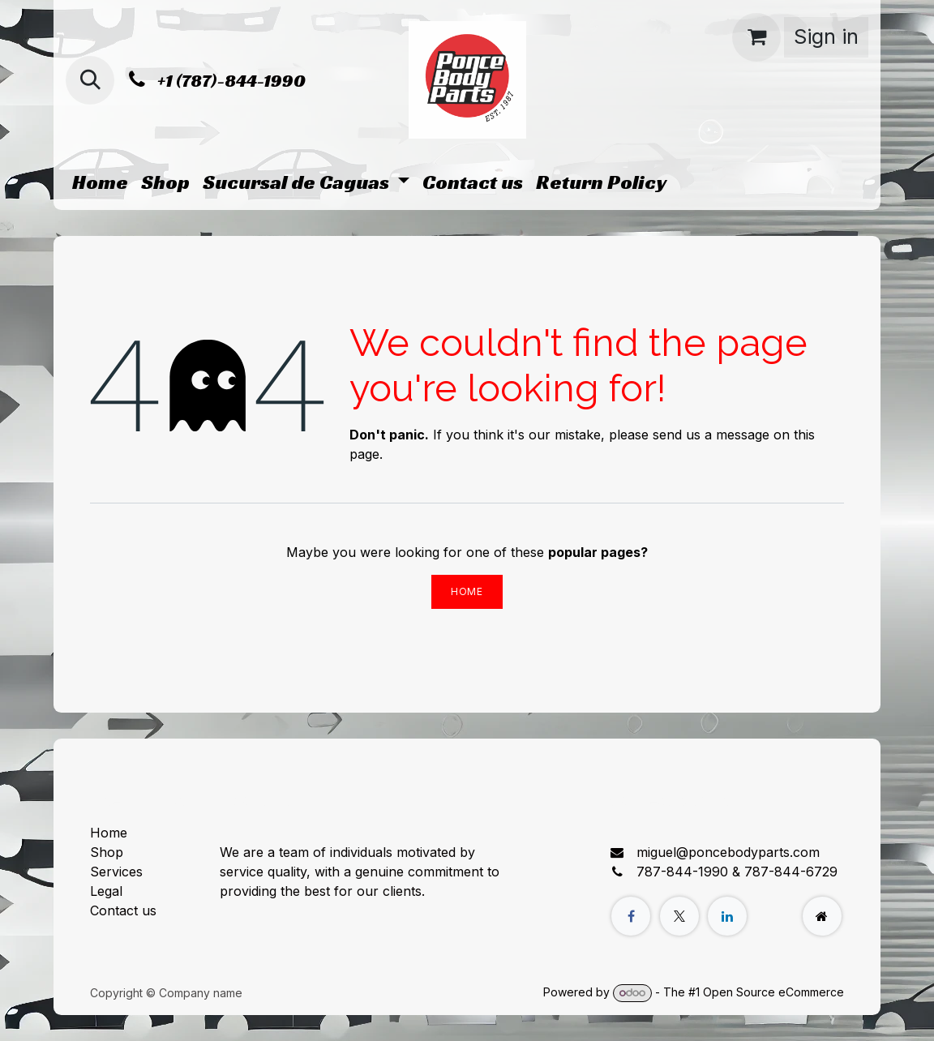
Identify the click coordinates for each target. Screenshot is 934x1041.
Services (116, 871)
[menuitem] (100, 182)
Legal (106, 891)
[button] (90, 80)
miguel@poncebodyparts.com (728, 852)
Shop (106, 852)
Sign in (826, 36)
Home (466, 591)
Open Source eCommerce (773, 992)
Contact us (123, 910)
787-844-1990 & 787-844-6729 (737, 871)
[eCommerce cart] (756, 37)
